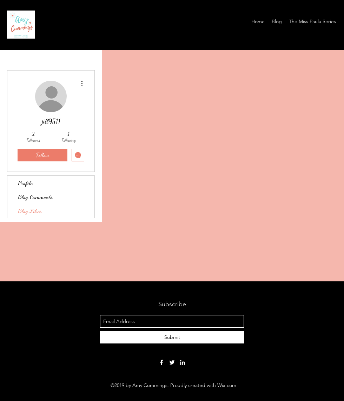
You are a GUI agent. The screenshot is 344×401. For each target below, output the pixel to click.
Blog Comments (35, 197)
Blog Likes (30, 211)
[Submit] (172, 337)
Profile (25, 183)
